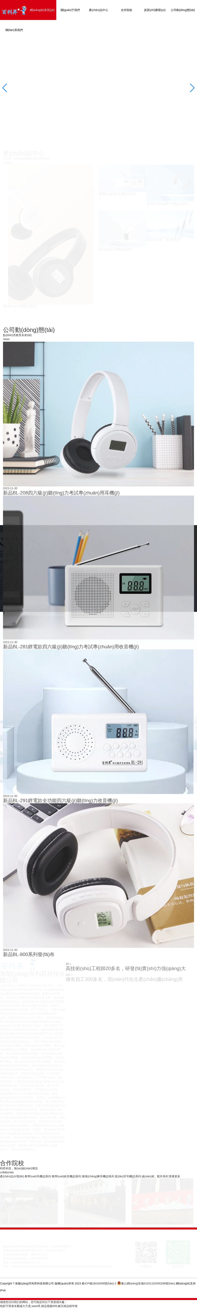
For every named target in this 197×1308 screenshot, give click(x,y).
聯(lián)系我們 (14, 30)
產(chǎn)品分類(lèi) (12, 1176)
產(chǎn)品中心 (98, 10)
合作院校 (126, 10)
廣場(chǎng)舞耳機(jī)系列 (98, 1176)
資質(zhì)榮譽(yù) (155, 10)
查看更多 (174, 1176)
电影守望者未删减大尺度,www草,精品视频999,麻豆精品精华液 (38, 1306)
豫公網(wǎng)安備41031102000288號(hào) (146, 1283)
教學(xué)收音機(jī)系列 (66, 1176)
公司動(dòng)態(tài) (183, 10)
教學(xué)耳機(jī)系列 (38, 1176)
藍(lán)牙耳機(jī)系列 (128, 1176)
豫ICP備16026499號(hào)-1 (99, 1283)
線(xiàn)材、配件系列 (155, 1176)
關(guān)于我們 (70, 10)
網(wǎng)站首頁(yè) (42, 10)
